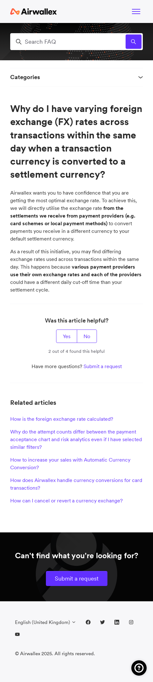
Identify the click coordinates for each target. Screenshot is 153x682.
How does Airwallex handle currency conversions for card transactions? (76, 484)
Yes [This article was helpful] (66, 336)
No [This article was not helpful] (87, 336)
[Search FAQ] (76, 41)
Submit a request (103, 366)
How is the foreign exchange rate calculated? (61, 419)
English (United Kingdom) (45, 622)
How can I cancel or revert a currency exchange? (66, 500)
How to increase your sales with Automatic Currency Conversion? (70, 463)
